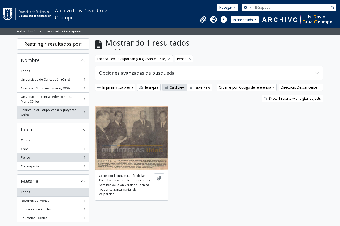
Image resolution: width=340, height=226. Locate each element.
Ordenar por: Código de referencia (245, 87)
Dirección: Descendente (299, 87)
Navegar (226, 7)
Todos (25, 71)
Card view (175, 87)
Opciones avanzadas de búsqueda (136, 73)
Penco (53, 158)
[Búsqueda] (291, 7)
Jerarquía (148, 87)
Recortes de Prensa (53, 201)
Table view (199, 87)
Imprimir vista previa (115, 87)
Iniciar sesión (243, 19)
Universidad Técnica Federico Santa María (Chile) (53, 99)
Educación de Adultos (53, 210)
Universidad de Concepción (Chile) (53, 80)
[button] (203, 19)
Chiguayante (53, 167)
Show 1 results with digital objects (292, 98)
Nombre (30, 60)
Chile (53, 150)
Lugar (27, 129)
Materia (29, 181)
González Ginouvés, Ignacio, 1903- (53, 89)
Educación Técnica (53, 219)
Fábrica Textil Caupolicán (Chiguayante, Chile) (53, 112)
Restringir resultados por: (53, 44)
